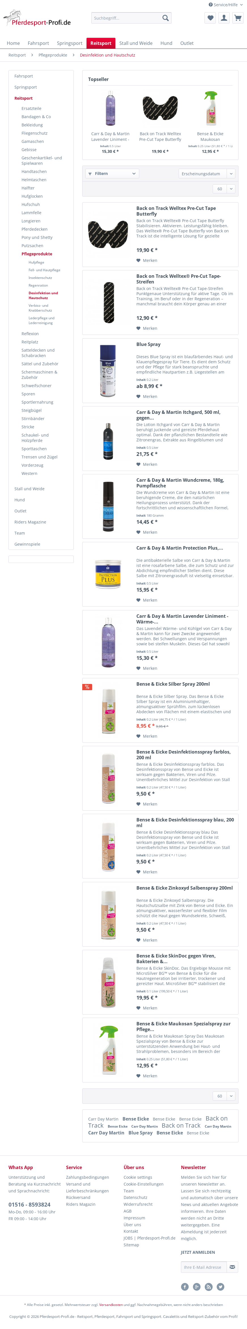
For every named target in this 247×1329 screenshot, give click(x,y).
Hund (19, 499)
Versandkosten (111, 1304)
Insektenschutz (40, 277)
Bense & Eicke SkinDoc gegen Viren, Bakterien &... (176, 958)
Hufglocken (32, 196)
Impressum (134, 1217)
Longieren (31, 221)
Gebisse (29, 149)
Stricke (28, 426)
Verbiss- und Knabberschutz (40, 308)
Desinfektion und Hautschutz (43, 295)
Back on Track (182, 1125)
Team (19, 533)
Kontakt (131, 1231)
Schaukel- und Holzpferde (35, 437)
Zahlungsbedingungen (87, 1177)
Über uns (132, 1224)
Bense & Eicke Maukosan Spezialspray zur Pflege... (210, 136)
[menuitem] (131, 20)
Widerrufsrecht (138, 1204)
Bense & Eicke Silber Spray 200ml (173, 684)
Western (29, 473)
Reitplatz (30, 342)
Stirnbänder (33, 418)
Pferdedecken (35, 229)
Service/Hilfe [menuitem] (224, 4)
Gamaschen (33, 141)
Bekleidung (32, 125)
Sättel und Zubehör (40, 363)
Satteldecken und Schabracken (38, 352)
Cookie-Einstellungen (144, 1184)
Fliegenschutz (35, 133)
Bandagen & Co (36, 116)
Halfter (28, 188)
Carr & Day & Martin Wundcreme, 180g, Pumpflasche (180, 483)
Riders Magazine (30, 522)
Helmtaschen (34, 179)
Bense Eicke (136, 1119)
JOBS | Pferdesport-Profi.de (150, 1238)
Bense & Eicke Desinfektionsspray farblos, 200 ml (183, 754)
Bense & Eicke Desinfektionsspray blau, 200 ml (185, 822)
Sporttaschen (34, 448)
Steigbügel (32, 410)
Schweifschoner (37, 385)
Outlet (20, 511)
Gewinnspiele (27, 544)
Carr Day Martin (104, 1119)
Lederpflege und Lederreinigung (41, 320)
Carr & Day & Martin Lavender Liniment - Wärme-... (110, 136)
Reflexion (30, 333)
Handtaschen (34, 171)
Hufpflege (36, 262)
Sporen (28, 394)
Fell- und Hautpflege (44, 270)
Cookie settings (138, 1177)
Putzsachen (32, 245)
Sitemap (131, 1244)
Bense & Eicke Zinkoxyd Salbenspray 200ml (184, 888)
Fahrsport (23, 76)
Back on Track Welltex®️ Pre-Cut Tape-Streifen (178, 279)
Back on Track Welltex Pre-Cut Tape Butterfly (160, 136)
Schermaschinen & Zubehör (39, 374)
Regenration (38, 285)
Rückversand (78, 1197)
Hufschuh (31, 204)
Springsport (25, 87)
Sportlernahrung (37, 402)
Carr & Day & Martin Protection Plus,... (179, 548)
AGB (128, 1211)
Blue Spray (148, 344)
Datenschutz (135, 1197)
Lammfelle (31, 212)
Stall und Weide (29, 488)
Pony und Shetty (37, 237)
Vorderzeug (32, 465)
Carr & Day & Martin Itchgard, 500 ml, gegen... (178, 415)
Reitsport (23, 98)
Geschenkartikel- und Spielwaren (42, 160)
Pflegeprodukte (37, 253)
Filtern (98, 173)
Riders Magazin (81, 1204)
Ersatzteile (31, 108)
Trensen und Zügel (40, 457)
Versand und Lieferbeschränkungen (87, 1187)
